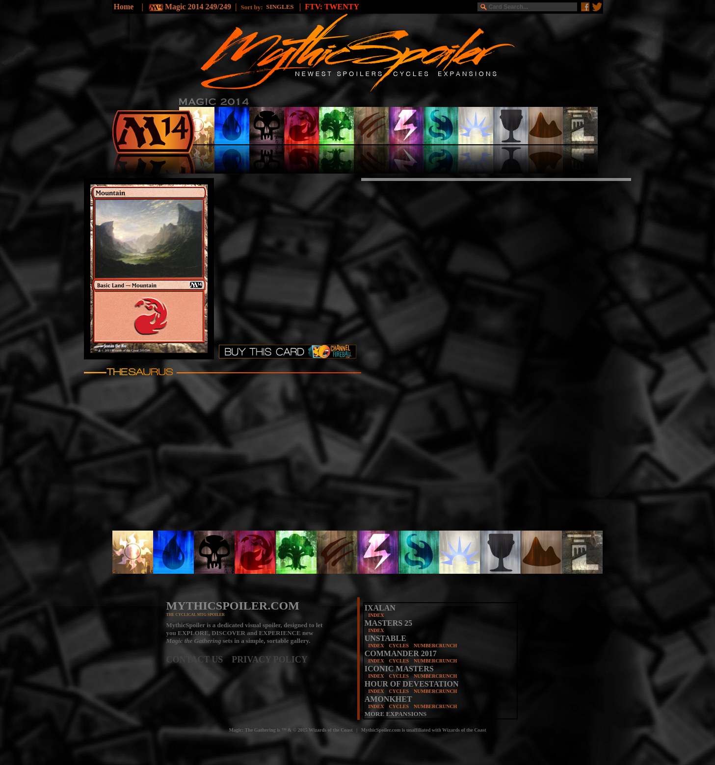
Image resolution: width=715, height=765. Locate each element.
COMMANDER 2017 (401, 653)
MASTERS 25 (388, 623)
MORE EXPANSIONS (396, 713)
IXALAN (380, 608)
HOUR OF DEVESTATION (412, 684)
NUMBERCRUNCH (435, 645)
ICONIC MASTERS (399, 668)
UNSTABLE (385, 638)
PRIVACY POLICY (270, 659)
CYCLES (399, 645)
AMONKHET (388, 699)
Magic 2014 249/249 (198, 6)
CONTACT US (199, 659)
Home (124, 6)
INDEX (376, 615)
